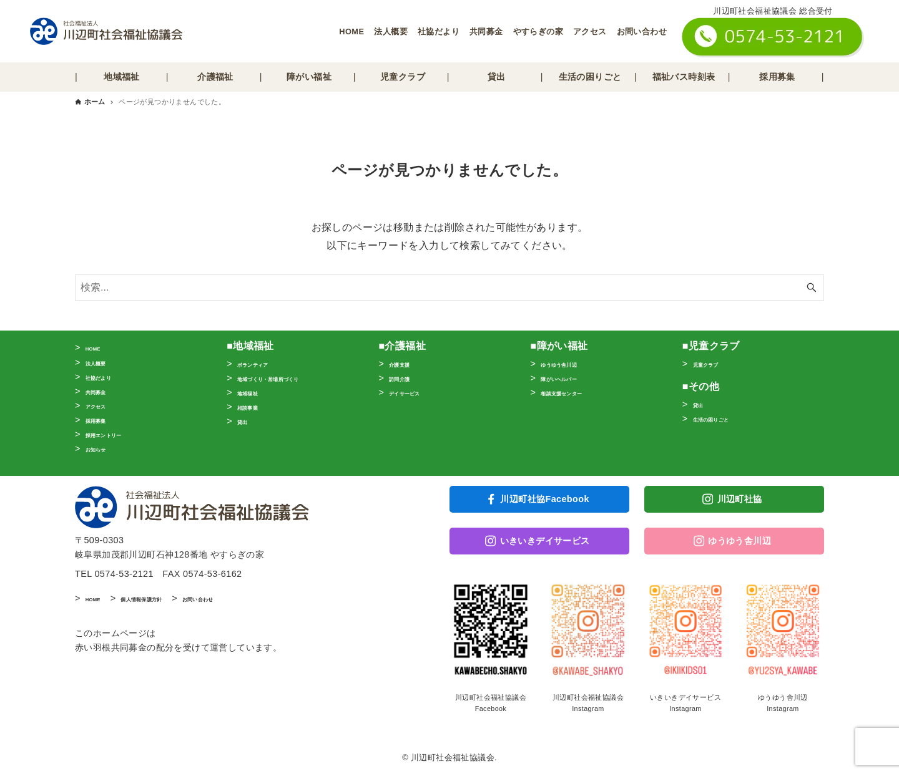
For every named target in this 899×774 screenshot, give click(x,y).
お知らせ (104, 448)
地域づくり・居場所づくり (291, 378)
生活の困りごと (724, 418)
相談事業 (255, 407)
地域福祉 (255, 392)
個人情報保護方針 (169, 603)
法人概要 (391, 31)
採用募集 (104, 420)
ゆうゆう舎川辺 (572, 364)
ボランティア (264, 364)
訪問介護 (407, 378)
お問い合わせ (642, 31)
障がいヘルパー (572, 378)
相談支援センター (576, 392)
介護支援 (407, 364)
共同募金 (486, 31)
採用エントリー (117, 434)
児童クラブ (715, 364)
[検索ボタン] (811, 287)
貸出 (246, 421)
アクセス (590, 31)
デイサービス (416, 392)
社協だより (438, 31)
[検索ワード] (449, 287)
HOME (351, 31)
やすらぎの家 (538, 31)
